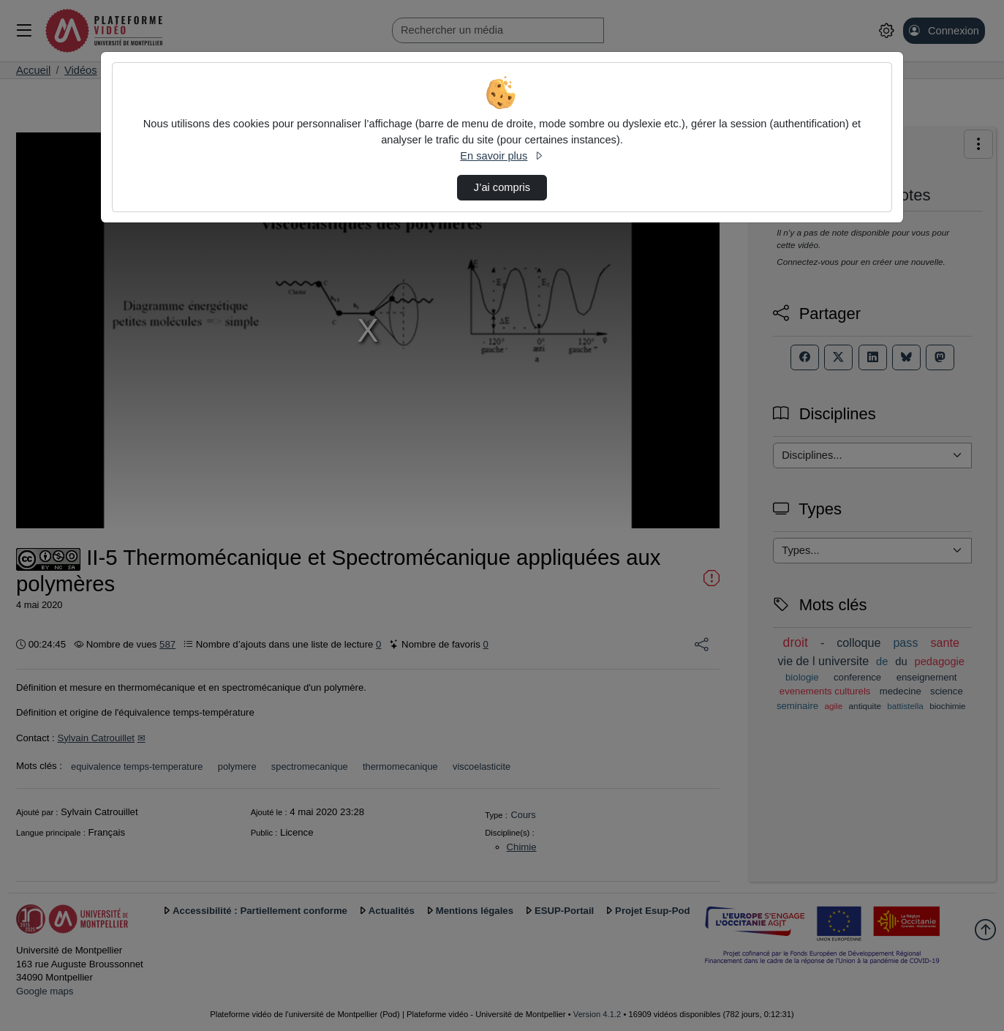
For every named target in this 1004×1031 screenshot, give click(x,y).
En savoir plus (501, 156)
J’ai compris (502, 187)
